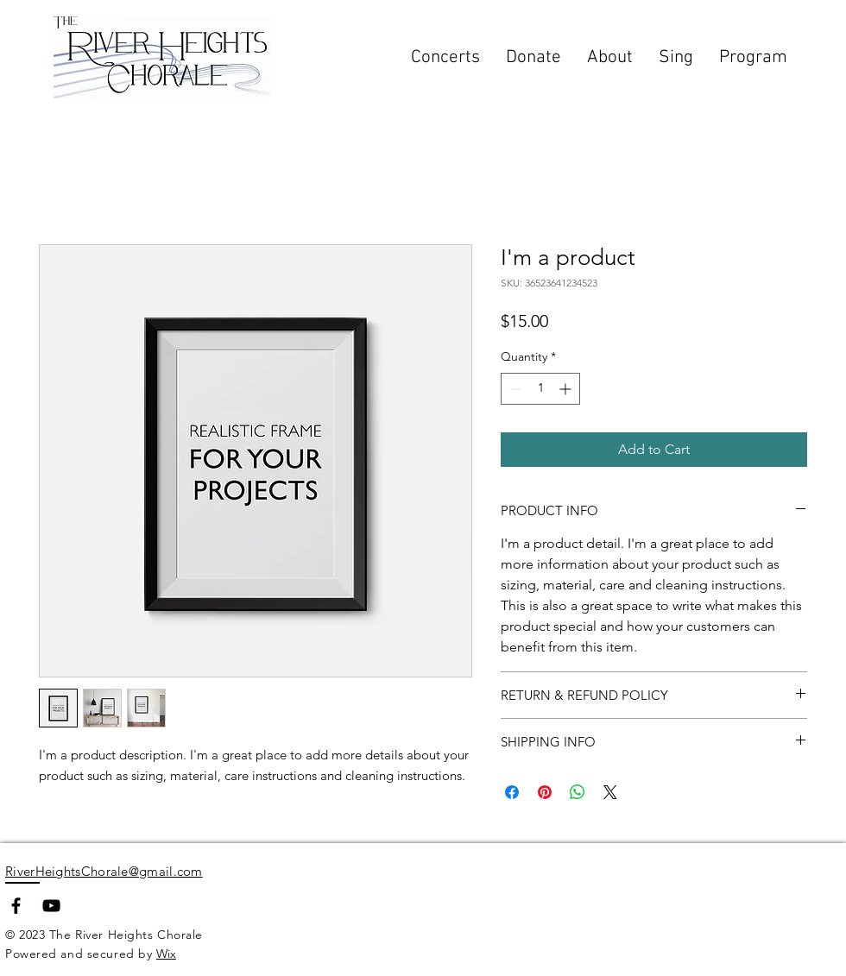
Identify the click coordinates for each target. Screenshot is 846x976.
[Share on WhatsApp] (577, 792)
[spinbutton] (540, 389)
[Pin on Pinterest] (544, 792)
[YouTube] (51, 905)
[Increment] (567, 389)
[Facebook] (16, 905)
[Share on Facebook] (512, 792)
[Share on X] (610, 792)
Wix (166, 953)
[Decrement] (514, 389)
